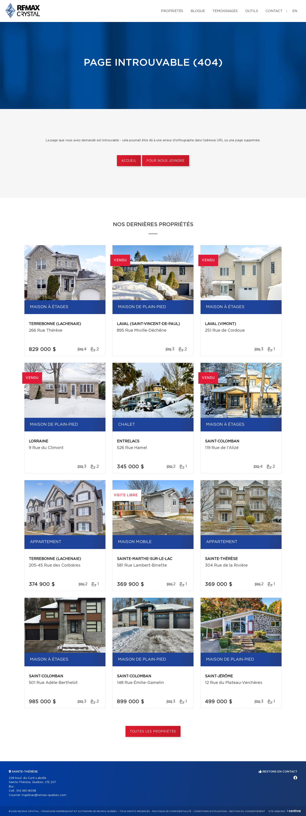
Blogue (198, 11)
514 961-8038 (26, 790)
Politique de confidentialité (171, 811)
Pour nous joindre (165, 160)
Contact (273, 11)
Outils (251, 11)
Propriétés (172, 11)
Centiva (294, 810)
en (294, 11)
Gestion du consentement (247, 811)
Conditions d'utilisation (210, 811)
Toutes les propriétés (153, 731)
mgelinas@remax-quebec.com (44, 795)
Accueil (128, 160)
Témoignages (225, 11)
